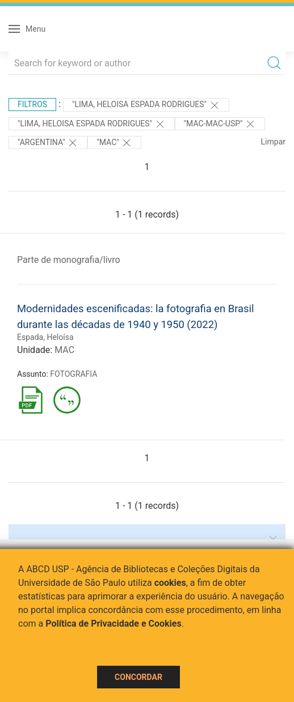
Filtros (32, 104)
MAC (64, 349)
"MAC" (114, 142)
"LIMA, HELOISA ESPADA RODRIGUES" (146, 105)
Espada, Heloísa (45, 337)
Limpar (273, 141)
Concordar (138, 677)
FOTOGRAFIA (73, 373)
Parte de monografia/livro (68, 259)
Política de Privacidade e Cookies (113, 623)
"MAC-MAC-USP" (220, 124)
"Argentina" (48, 142)
